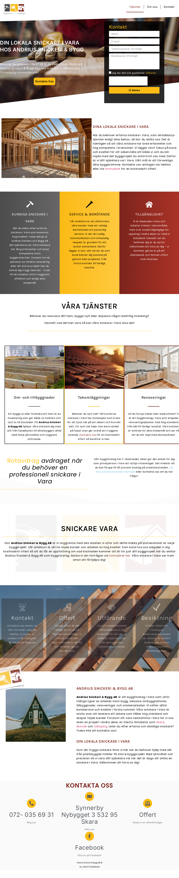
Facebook (89, 847)
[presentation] (128, 80)
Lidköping (100, 726)
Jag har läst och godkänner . (134, 73)
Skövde (81, 726)
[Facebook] (89, 836)
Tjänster (135, 6)
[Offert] (147, 803)
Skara (160, 722)
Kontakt (169, 6)
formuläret (112, 169)
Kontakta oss (87, 435)
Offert (147, 814)
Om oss (152, 6)
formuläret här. (120, 555)
